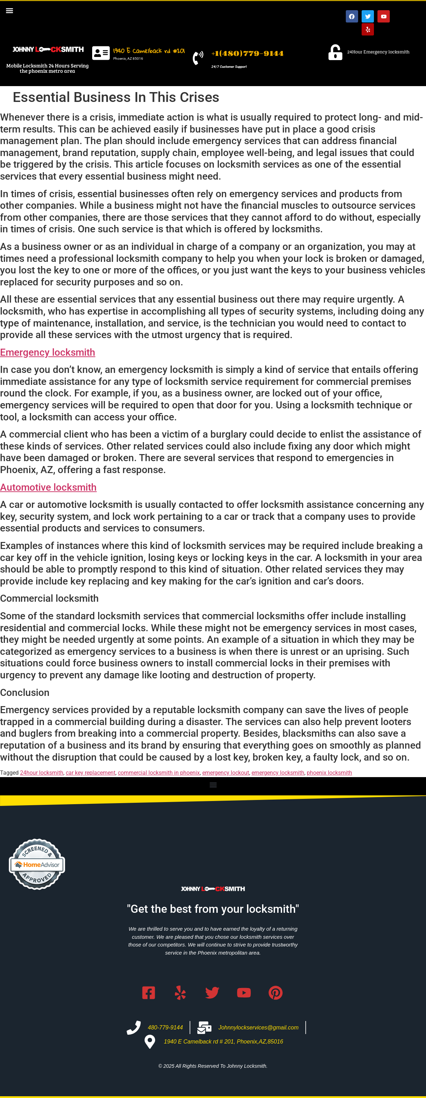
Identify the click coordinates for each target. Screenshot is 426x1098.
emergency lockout (225, 772)
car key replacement (90, 772)
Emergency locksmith (47, 352)
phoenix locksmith (329, 772)
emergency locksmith (278, 772)
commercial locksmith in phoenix (159, 772)
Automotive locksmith (48, 487)
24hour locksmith (41, 772)
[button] (9, 10)
